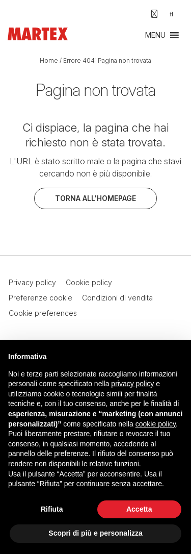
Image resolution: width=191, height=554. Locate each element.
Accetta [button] (139, 509)
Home (49, 60)
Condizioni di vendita (117, 297)
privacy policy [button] (132, 384)
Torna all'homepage (95, 198)
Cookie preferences (43, 313)
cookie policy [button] (155, 424)
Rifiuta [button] (52, 509)
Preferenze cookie (40, 297)
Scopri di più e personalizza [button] (95, 533)
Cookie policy (89, 282)
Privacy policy (32, 282)
